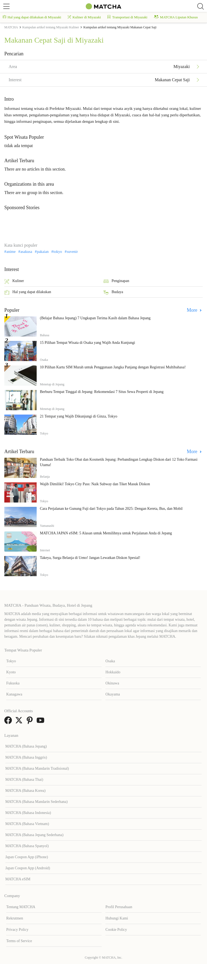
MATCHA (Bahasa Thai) (24, 780)
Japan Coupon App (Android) (27, 868)
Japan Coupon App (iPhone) (26, 857)
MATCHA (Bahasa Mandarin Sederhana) (36, 802)
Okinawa (112, 683)
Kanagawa (14, 694)
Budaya (113, 292)
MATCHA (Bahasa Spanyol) (27, 846)
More (193, 310)
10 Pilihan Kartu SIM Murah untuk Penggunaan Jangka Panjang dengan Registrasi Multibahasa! (113, 367)
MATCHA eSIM (17, 879)
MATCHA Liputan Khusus (176, 17)
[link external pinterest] (31, 722)
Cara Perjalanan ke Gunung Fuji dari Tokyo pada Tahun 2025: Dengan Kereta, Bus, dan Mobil (111, 509)
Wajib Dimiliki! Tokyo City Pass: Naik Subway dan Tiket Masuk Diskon (95, 484)
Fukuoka (12, 683)
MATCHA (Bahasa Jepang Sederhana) (34, 835)
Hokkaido (112, 672)
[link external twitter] (20, 722)
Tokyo (11, 661)
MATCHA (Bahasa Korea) (25, 791)
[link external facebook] (9, 722)
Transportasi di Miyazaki (127, 17)
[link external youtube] (41, 722)
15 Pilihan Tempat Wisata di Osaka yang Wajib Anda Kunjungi (87, 343)
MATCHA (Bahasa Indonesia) (28, 813)
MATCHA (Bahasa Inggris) (26, 757)
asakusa (26, 252)
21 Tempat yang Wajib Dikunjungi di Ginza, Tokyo (78, 416)
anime (11, 252)
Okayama (112, 694)
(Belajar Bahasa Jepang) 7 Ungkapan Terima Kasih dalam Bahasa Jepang (95, 318)
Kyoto (11, 672)
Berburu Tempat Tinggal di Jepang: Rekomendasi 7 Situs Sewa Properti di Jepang (102, 392)
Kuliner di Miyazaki (84, 17)
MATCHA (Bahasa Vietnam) (27, 824)
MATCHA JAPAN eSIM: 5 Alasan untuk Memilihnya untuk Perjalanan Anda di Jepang (106, 533)
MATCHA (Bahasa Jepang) (26, 746)
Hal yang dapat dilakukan (27, 292)
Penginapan (116, 281)
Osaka (110, 661)
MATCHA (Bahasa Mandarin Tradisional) (37, 768)
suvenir (72, 252)
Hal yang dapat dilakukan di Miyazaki (32, 17)
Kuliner (14, 281)
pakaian (43, 252)
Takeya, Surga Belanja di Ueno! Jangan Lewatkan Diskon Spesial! (90, 558)
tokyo (57, 252)
